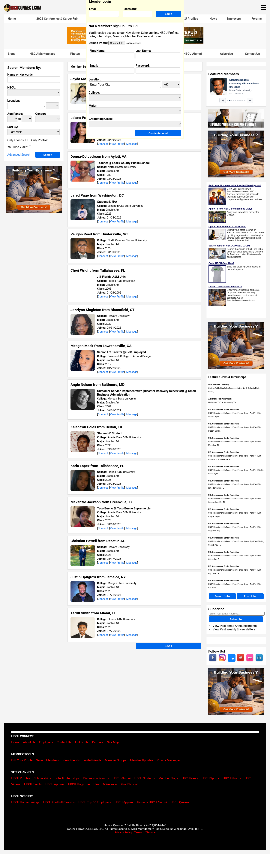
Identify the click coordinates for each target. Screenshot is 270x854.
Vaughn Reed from (99, 234)
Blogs (11, 54)
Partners (98, 742)
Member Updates (141, 760)
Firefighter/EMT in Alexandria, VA (222, 402)
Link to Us (81, 742)
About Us (29, 742)
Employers (234, 18)
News (213, 18)
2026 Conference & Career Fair (57, 18)
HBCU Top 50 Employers (94, 802)
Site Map (113, 742)
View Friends (71, 760)
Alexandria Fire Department (219, 399)
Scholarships (42, 778)
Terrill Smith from (93, 613)
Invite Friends (92, 760)
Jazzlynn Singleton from (102, 310)
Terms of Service (144, 832)
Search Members (47, 760)
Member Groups (116, 760)
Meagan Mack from (101, 346)
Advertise (226, 54)
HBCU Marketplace (42, 54)
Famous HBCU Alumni (187, 54)
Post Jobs (250, 596)
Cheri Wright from (97, 270)
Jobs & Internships (67, 778)
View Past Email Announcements (235, 626)
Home (12, 18)
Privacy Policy (123, 832)
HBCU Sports (210, 778)
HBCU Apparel (54, 784)
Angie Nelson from (97, 384)
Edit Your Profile (21, 760)
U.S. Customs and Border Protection (223, 410)
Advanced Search (19, 154)
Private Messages (169, 760)
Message (131, 144)
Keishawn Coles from (96, 427)
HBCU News (190, 778)
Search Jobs (222, 596)
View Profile (117, 144)
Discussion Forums (96, 778)
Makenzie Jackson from (101, 502)
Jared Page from (97, 195)
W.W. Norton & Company (218, 385)
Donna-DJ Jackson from (98, 156)
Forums (256, 18)
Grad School (129, 784)
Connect (103, 144)
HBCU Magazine (79, 784)
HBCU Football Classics (59, 802)
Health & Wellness (105, 784)
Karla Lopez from (97, 466)
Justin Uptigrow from (98, 577)
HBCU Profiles (188, 18)
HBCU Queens (179, 802)
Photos (75, 54)
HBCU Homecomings (25, 802)
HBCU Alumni (122, 778)
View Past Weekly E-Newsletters (234, 629)
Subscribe (236, 619)
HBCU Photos (232, 778)
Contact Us (252, 54)
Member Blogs (168, 778)
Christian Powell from (97, 541)
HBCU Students (144, 778)
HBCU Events (33, 784)
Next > (168, 645)
